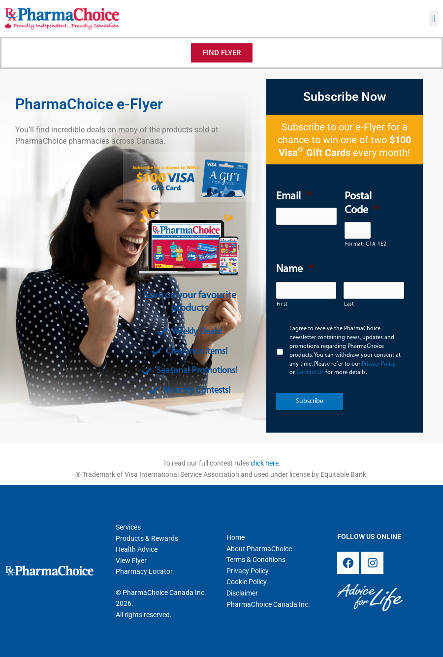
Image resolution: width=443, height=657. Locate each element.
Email (293, 196)
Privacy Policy (379, 364)
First (282, 304)
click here (265, 463)
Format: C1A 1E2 (358, 244)
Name (294, 269)
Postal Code (362, 204)
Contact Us (310, 372)
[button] (433, 18)
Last (349, 304)
